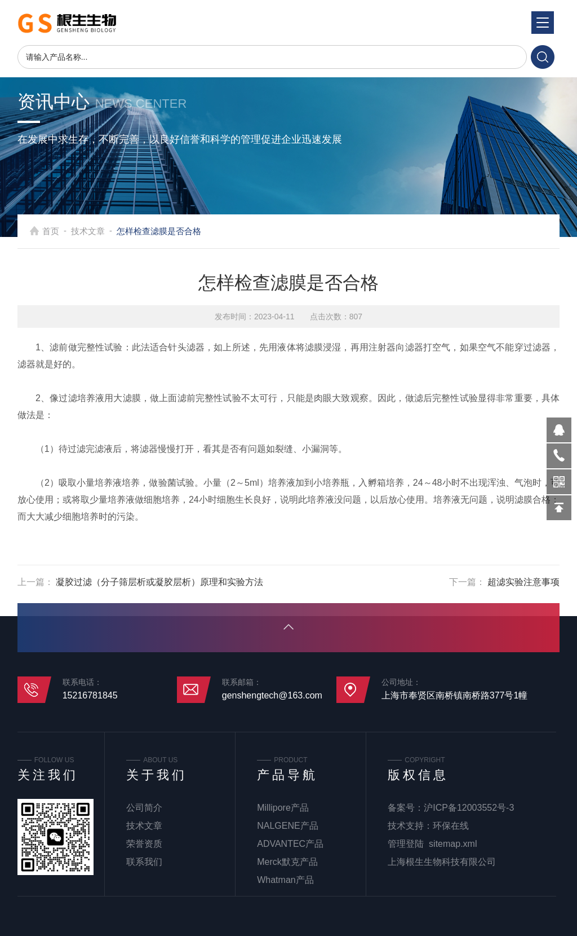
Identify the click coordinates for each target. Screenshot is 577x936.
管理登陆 (406, 844)
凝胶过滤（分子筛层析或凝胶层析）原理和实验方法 (159, 582)
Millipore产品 (283, 807)
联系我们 (144, 862)
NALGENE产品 (287, 825)
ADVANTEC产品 (290, 844)
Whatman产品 (285, 880)
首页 (50, 231)
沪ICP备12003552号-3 (469, 807)
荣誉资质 (144, 844)
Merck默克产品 (287, 862)
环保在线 (451, 825)
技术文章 (88, 231)
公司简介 (144, 807)
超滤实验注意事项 (523, 582)
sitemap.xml (453, 844)
